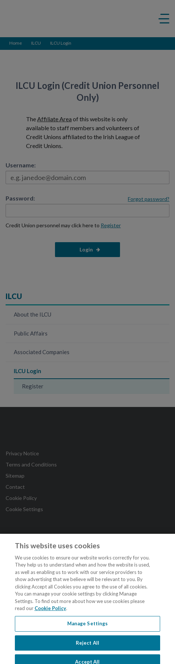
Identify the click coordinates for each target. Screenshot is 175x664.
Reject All (87, 646)
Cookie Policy (50, 612)
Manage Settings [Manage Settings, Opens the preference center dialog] (87, 627)
